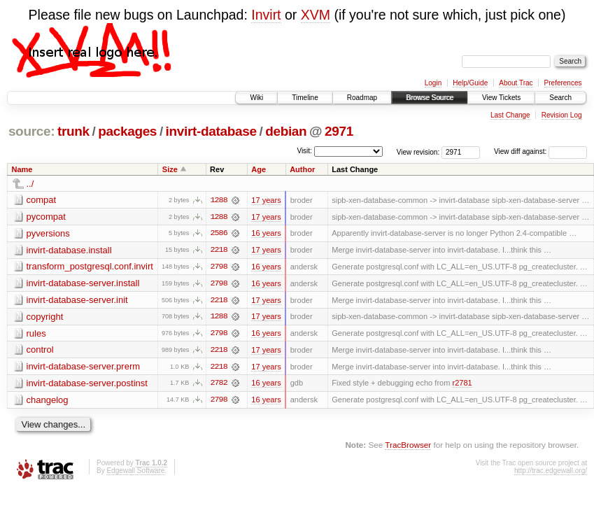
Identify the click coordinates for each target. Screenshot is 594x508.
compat (42, 200)
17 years (266, 200)
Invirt (266, 14)
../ (30, 183)
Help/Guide (470, 83)
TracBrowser (408, 446)
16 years (266, 234)
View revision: (418, 151)
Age (258, 169)
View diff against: (540, 151)
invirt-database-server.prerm (84, 367)
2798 (218, 267)
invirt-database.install (69, 250)
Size (170, 169)
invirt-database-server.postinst (87, 384)
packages (127, 131)
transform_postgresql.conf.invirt (90, 267)
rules (36, 334)
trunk (73, 131)
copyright (45, 317)
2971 (339, 131)
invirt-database (211, 131)
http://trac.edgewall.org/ (550, 473)
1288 (218, 200)
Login (433, 83)
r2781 (462, 385)
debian (285, 131)
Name (22, 169)
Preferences (563, 83)
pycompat (46, 216)
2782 (218, 384)
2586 (218, 233)
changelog (48, 401)
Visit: (304, 151)
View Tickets (501, 97)
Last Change (510, 115)
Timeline (305, 97)
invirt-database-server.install (83, 283)
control (40, 351)
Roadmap (362, 97)
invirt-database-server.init (77, 300)
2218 (218, 250)
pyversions (48, 233)
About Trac (515, 83)
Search (560, 97)
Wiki (256, 97)
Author (302, 169)
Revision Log (562, 115)
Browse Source (429, 97)
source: (31, 131)
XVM (315, 14)
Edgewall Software (135, 473)
